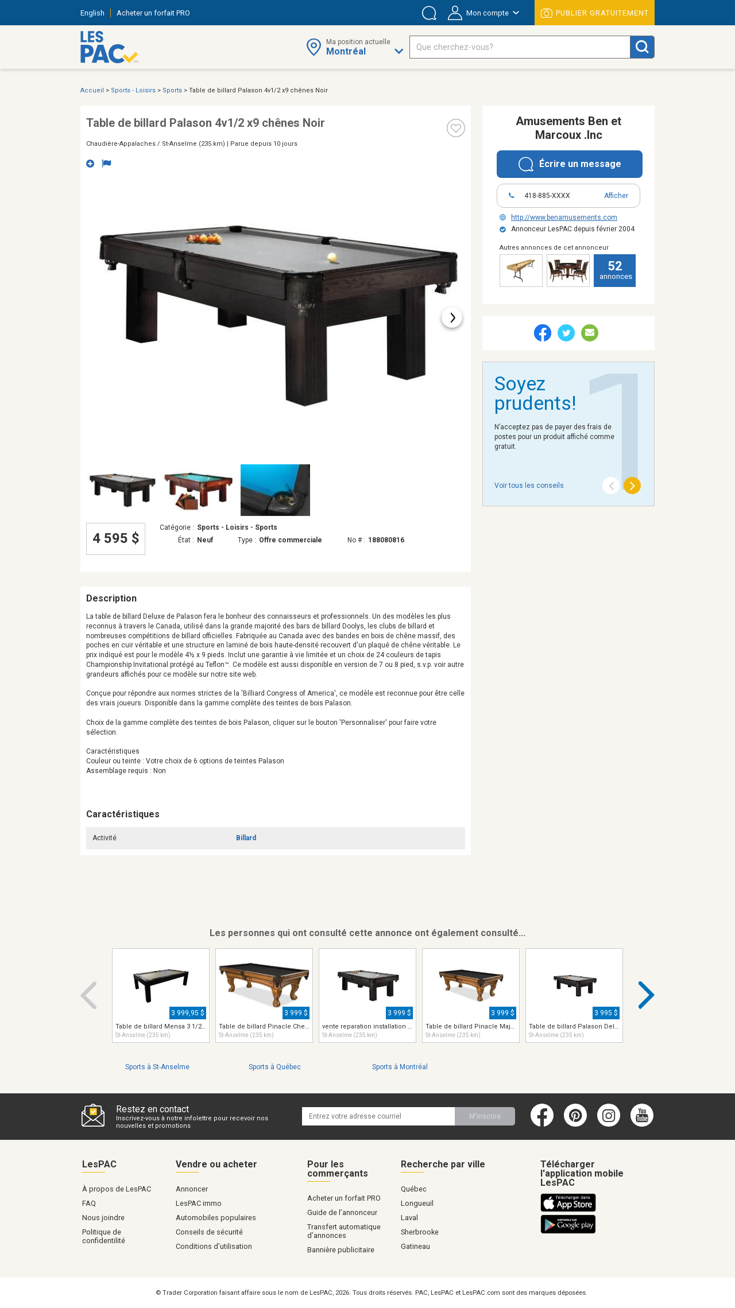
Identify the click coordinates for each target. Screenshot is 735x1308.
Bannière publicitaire (340, 1249)
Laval (409, 1217)
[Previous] (611, 485)
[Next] (632, 485)
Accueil (92, 90)
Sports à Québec (275, 1067)
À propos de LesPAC (116, 1189)
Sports (172, 90)
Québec (414, 1189)
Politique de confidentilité (103, 1236)
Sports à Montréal (400, 1067)
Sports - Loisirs (133, 90)
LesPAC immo (199, 1203)
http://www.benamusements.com (558, 218)
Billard (246, 838)
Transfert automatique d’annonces (344, 1231)
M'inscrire (485, 1116)
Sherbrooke (420, 1232)
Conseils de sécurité (209, 1232)
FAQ (89, 1203)
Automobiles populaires (216, 1217)
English (92, 13)
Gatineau (415, 1246)
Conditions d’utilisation (214, 1246)
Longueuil (417, 1203)
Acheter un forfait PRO (153, 13)
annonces (615, 270)
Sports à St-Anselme (157, 1067)
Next (647, 995)
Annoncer (192, 1189)
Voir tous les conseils (529, 486)
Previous (88, 995)
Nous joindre (103, 1217)
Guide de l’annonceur (342, 1212)
